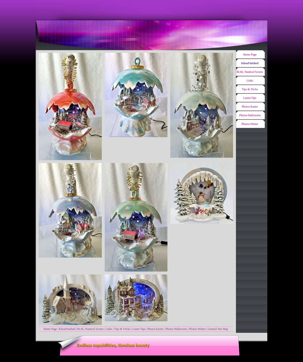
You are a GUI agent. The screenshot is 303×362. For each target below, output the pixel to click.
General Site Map (218, 329)
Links (109, 329)
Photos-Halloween (176, 329)
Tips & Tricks (122, 329)
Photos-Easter (155, 329)
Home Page (50, 329)
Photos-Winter (197, 329)
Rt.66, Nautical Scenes (90, 329)
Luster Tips (138, 329)
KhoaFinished (67, 329)
